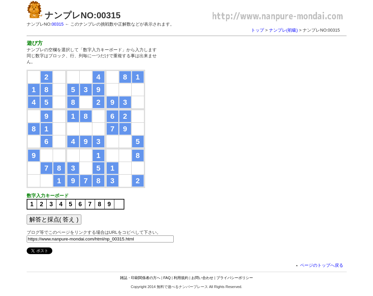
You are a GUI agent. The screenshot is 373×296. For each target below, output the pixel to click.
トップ (257, 30)
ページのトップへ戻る (321, 265)
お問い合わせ (202, 278)
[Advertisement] (223, 86)
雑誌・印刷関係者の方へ (140, 278)
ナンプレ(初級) (283, 30)
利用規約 (181, 278)
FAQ (167, 278)
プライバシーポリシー (234, 278)
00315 (58, 24)
